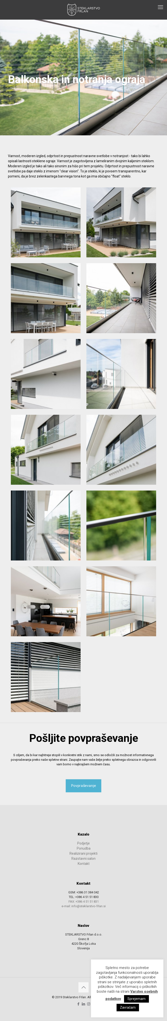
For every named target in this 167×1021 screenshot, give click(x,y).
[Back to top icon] (83, 987)
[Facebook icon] (78, 1004)
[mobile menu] (160, 7)
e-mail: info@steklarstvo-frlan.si (84, 906)
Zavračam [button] (128, 1007)
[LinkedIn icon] (83, 1004)
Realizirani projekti (83, 853)
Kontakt (84, 864)
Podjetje (83, 843)
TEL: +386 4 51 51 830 (83, 897)
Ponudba (83, 848)
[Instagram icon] (88, 1004)
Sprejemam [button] (136, 999)
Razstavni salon (83, 858)
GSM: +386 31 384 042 (83, 892)
